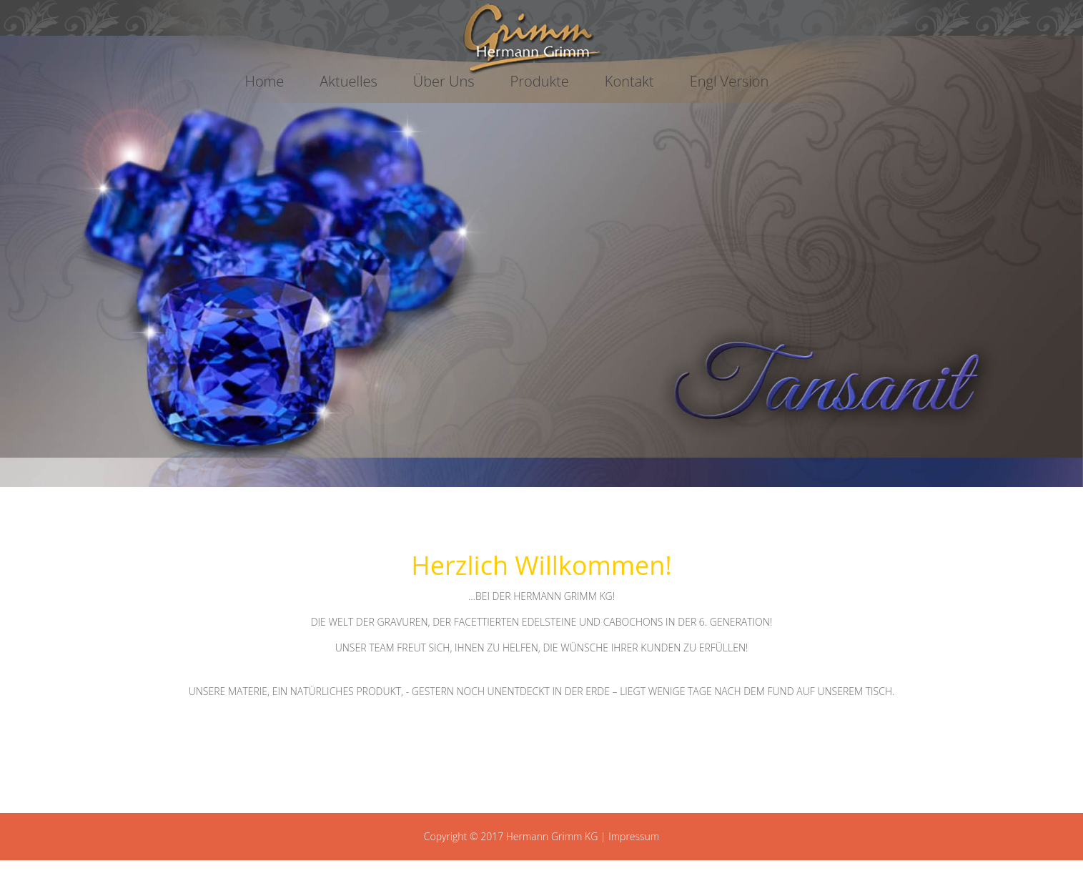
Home (265, 81)
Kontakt (629, 81)
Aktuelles (348, 81)
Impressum (633, 836)
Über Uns (444, 81)
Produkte (539, 81)
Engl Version (729, 81)
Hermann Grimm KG (552, 836)
